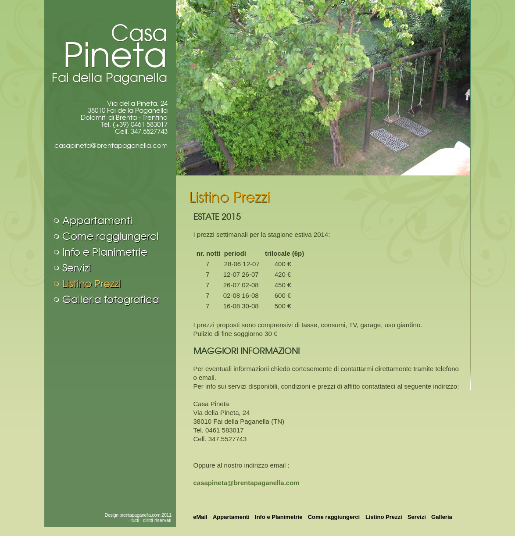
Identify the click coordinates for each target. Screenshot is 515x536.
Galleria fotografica (110, 299)
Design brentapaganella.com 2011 (137, 515)
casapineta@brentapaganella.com (111, 146)
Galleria (441, 517)
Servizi (76, 268)
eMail (200, 517)
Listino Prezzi (91, 284)
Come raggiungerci (110, 236)
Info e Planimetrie (104, 252)
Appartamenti (97, 220)
